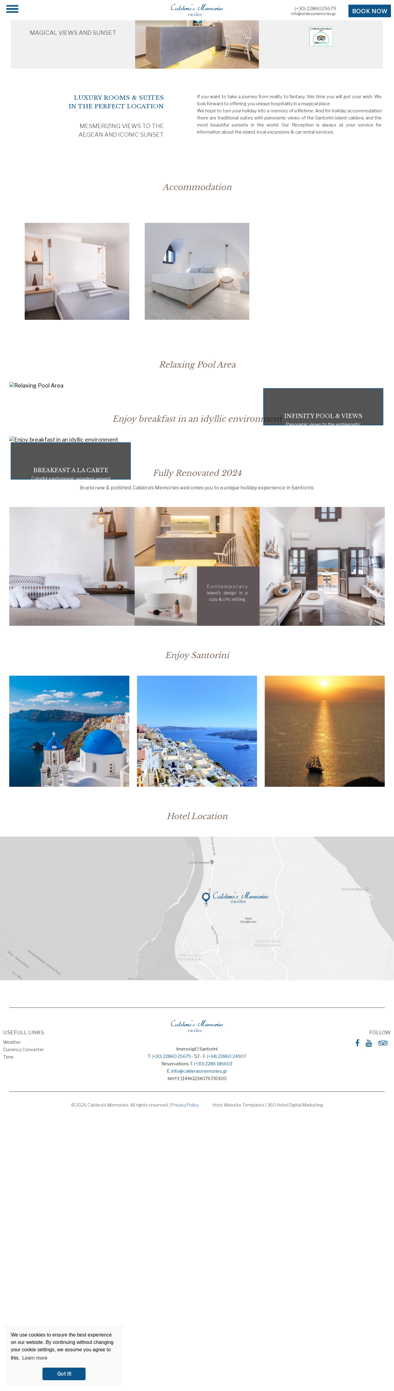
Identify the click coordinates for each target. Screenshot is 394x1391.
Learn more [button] (34, 1358)
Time (8, 1056)
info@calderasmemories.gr (313, 13)
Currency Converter (23, 1049)
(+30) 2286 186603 (213, 1063)
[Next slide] (379, 274)
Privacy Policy (185, 1105)
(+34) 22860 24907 (226, 1056)
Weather (12, 1042)
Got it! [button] (64, 1374)
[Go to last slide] (15, 274)
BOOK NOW (369, 11)
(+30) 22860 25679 (171, 1056)
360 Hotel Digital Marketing (295, 1105)
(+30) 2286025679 (315, 8)
